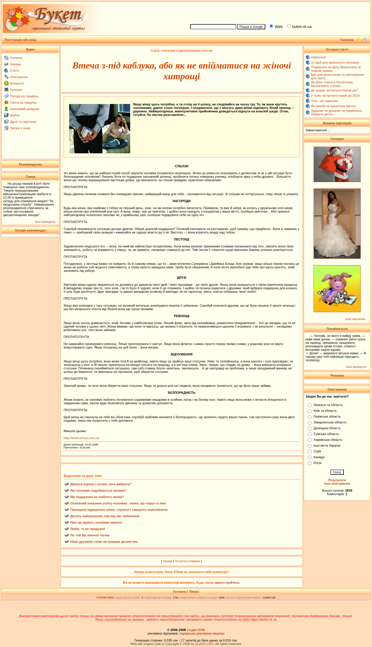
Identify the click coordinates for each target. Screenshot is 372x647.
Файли (14, 115)
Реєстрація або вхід (20, 40)
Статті (14, 70)
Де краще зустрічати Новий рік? (334, 90)
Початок (181, 561)
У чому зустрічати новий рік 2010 (335, 95)
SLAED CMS (204, 644)
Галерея (16, 89)
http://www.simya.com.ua (81, 438)
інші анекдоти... (46, 221)
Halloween (318, 57)
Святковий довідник (24, 109)
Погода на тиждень (24, 96)
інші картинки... (356, 319)
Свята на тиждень (23, 102)
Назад (167, 561)
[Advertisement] (278, 12)
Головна (16, 58)
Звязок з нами (20, 128)
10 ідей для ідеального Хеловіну (335, 62)
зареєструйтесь (226, 582)
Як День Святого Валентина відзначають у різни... (332, 83)
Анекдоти (17, 83)
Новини (15, 64)
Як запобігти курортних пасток (333, 106)
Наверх (194, 561)
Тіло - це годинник (324, 101)
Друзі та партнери (23, 121)
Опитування (19, 77)
